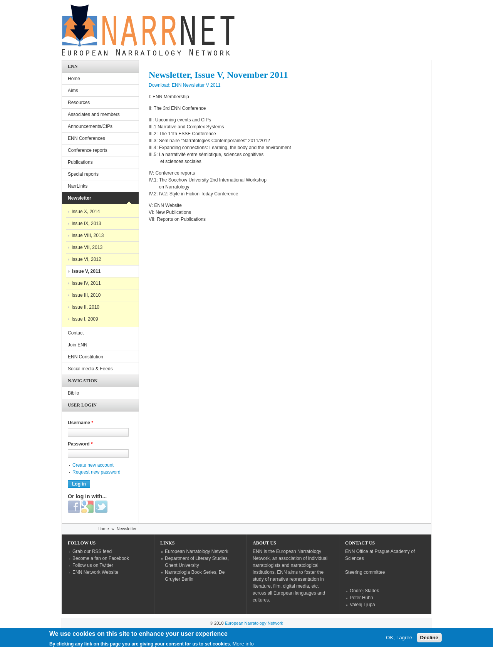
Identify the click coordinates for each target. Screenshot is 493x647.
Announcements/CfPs (90, 126)
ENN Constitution (85, 357)
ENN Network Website (95, 572)
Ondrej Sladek (364, 590)
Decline (429, 639)
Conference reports (87, 150)
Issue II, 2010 (85, 307)
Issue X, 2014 (86, 211)
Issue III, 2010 (86, 295)
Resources (79, 102)
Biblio (73, 393)
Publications (80, 162)
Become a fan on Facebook (100, 558)
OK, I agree (399, 639)
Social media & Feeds (90, 368)
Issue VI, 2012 (86, 259)
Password (80, 444)
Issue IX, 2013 (86, 223)
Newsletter (79, 198)
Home (74, 78)
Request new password (96, 472)
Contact (76, 333)
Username (80, 422)
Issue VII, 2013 (87, 247)
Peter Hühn (361, 597)
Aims (73, 90)
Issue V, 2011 (86, 271)
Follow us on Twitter (92, 565)
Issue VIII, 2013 (88, 235)
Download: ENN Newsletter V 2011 (185, 85)
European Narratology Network (196, 551)
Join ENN (77, 345)
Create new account (93, 465)
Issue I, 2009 (85, 319)
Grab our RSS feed (92, 551)
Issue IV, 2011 (86, 283)
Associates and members (94, 114)
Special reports (83, 174)
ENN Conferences (86, 138)
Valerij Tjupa (362, 604)
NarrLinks (77, 186)
